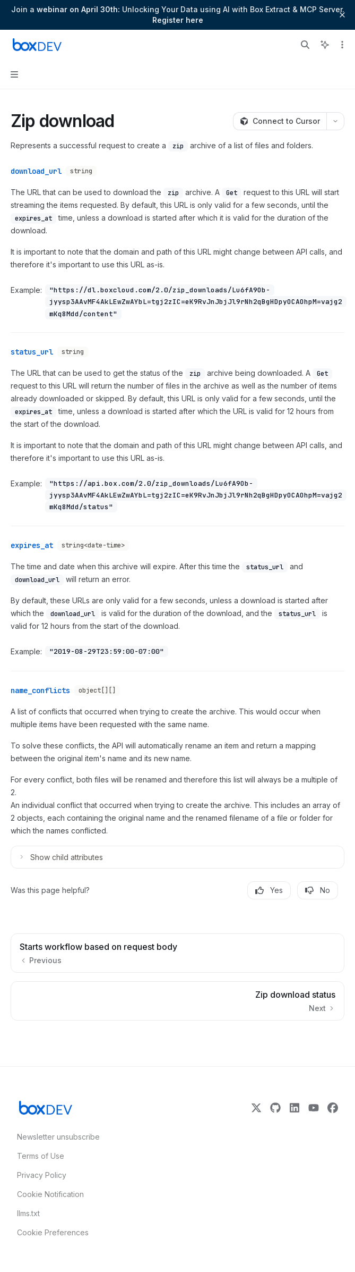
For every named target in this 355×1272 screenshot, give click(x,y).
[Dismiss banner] (342, 15)
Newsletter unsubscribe (55, 1136)
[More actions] (341, 44)
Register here (177, 19)
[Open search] (305, 44)
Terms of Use (40, 1155)
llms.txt (28, 1213)
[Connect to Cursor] (279, 121)
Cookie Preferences (53, 1232)
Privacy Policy (41, 1175)
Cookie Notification (50, 1194)
